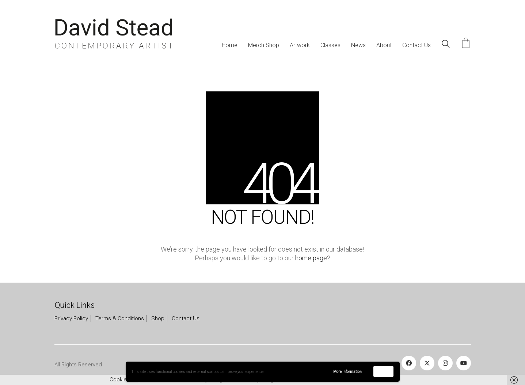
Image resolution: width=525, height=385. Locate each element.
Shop (157, 318)
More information (347, 372)
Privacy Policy (71, 318)
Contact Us (185, 318)
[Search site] (446, 45)
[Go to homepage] (113, 33)
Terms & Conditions (119, 318)
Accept (383, 371)
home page (311, 258)
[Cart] (466, 44)
